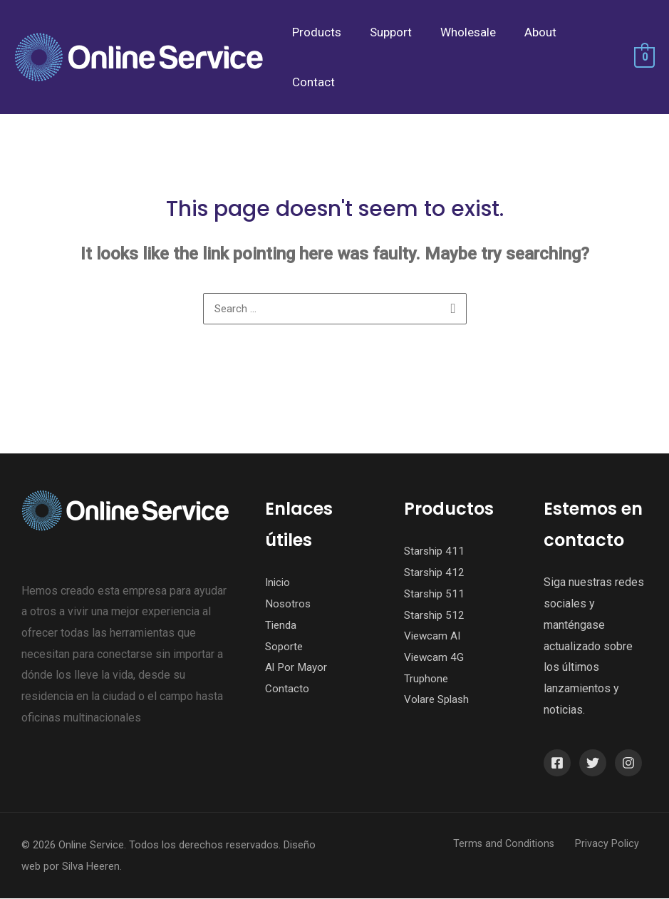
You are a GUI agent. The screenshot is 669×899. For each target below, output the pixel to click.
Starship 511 (435, 594)
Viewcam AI (433, 636)
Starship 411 (435, 551)
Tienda (282, 625)
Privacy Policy (616, 844)
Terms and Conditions (521, 844)
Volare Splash (438, 700)
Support (384, 32)
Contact (311, 82)
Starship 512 (435, 615)
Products (314, 32)
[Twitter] (592, 763)
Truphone (427, 679)
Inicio (278, 583)
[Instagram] (628, 763)
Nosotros (288, 604)
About (525, 32)
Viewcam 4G (435, 657)
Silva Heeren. (92, 867)
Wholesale (457, 32)
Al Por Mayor (297, 667)
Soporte (285, 647)
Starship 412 (435, 573)
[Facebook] (557, 763)
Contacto (287, 689)
